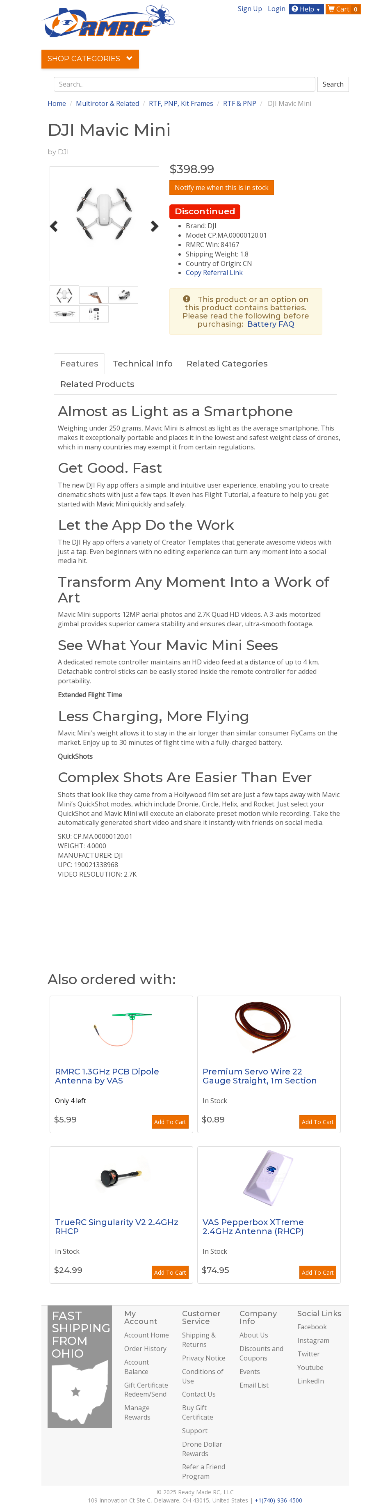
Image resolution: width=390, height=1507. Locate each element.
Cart (344, 9)
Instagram (313, 1340)
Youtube (310, 1367)
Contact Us (199, 1394)
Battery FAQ (270, 324)
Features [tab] (79, 364)
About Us (253, 1335)
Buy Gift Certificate (197, 1412)
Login (276, 8)
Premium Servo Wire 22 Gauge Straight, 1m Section (260, 1076)
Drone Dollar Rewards (202, 1449)
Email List (254, 1385)
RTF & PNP (239, 103)
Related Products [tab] (97, 384)
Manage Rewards (137, 1412)
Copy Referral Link (214, 272)
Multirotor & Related (107, 103)
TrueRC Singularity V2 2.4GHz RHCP (116, 1226)
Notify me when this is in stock (222, 187)
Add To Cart (170, 1122)
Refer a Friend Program (203, 1471)
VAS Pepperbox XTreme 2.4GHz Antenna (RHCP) (253, 1226)
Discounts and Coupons (261, 1353)
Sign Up (250, 8)
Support (195, 1430)
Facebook (312, 1326)
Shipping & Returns (199, 1340)
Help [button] (307, 9)
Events (249, 1371)
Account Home (146, 1335)
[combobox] (184, 84)
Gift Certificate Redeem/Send (146, 1390)
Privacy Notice (204, 1358)
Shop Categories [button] (90, 58)
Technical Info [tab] (142, 364)
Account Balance (136, 1367)
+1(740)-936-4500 (278, 1500)
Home (57, 103)
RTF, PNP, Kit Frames (181, 103)
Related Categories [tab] (227, 364)
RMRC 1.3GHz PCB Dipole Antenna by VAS (107, 1076)
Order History (145, 1348)
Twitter (308, 1353)
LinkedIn (310, 1381)
